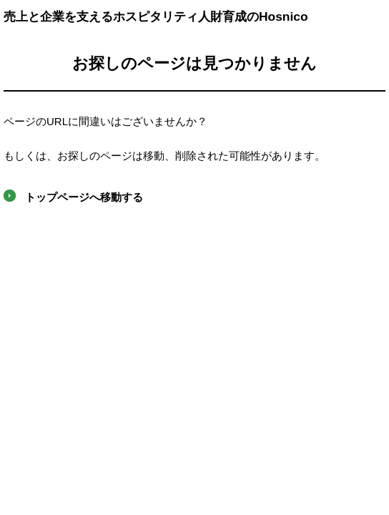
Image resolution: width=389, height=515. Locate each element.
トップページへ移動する (84, 197)
